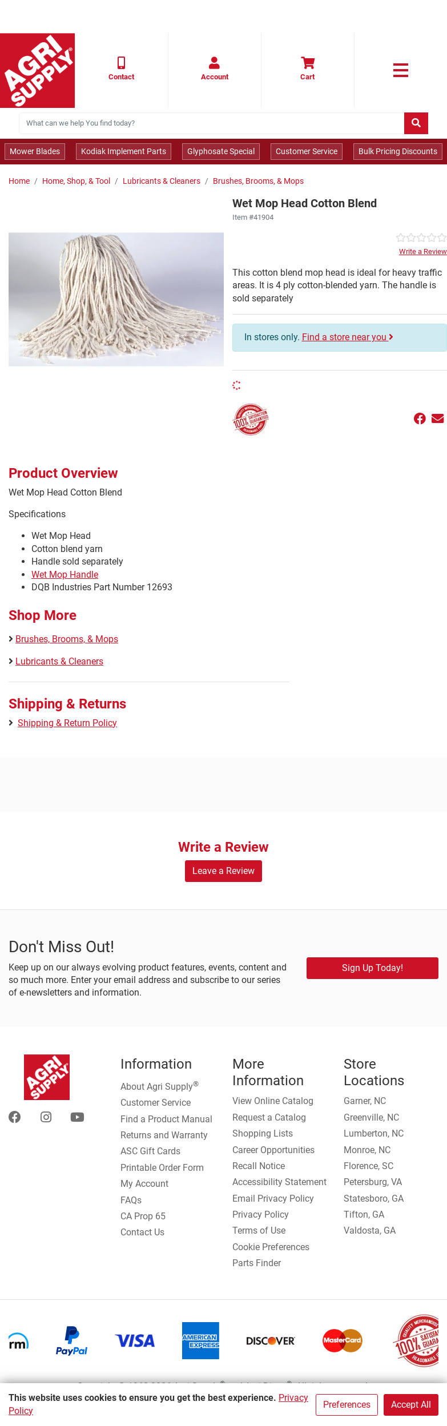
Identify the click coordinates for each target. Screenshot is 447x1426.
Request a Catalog (269, 1117)
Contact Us (142, 1232)
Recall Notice (258, 1166)
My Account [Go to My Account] (144, 1183)
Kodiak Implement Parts (123, 151)
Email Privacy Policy (273, 1198)
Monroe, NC (367, 1150)
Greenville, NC (371, 1117)
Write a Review (423, 251)
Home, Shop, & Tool (76, 181)
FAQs (131, 1200)
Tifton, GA (364, 1214)
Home (19, 181)
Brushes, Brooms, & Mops (258, 181)
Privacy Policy (260, 1214)
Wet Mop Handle (64, 574)
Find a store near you (347, 337)
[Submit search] (416, 123)
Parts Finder (256, 1263)
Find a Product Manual (166, 1119)
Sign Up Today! (372, 967)
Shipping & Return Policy (67, 723)
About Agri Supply (159, 1085)
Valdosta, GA (370, 1230)
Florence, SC (368, 1166)
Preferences (347, 1404)
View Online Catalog (272, 1100)
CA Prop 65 (143, 1216)
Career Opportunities (273, 1150)
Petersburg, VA (373, 1182)
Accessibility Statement (279, 1182)
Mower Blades (35, 151)
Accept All (411, 1404)
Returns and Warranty (164, 1135)
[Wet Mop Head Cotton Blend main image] (116, 299)
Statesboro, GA (374, 1198)
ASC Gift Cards (150, 1151)
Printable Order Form (162, 1167)
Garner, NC (365, 1100)
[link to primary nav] (401, 70)
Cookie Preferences (270, 1247)
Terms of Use (258, 1230)
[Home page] (37, 70)
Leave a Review (223, 870)
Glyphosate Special (221, 151)
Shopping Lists (262, 1133)
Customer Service (306, 151)
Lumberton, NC (374, 1133)
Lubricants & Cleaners (161, 181)
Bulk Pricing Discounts (398, 151)
